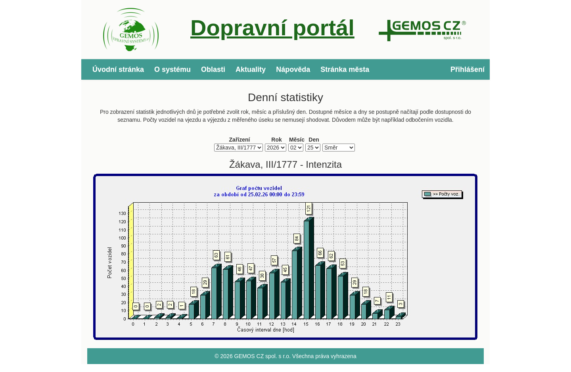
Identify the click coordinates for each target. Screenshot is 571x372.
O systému (172, 69)
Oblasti (213, 69)
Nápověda (293, 69)
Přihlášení (467, 69)
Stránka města (344, 69)
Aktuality (251, 69)
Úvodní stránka (118, 69)
